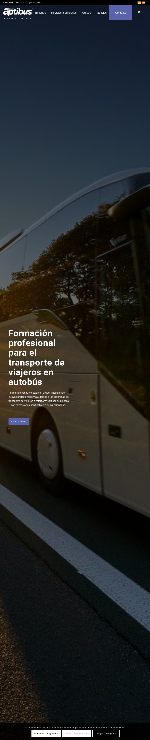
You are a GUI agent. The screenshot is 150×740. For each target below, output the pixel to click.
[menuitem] (25, 12)
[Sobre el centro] (19, 421)
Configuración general (106, 733)
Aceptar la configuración (46, 733)
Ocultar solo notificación (76, 733)
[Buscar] (139, 12)
